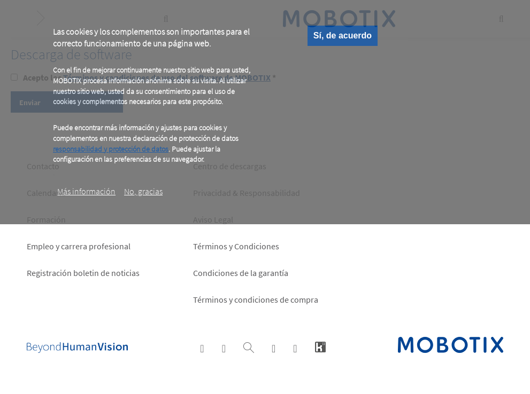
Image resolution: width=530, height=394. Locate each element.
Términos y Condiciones (236, 246)
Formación (46, 219)
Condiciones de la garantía (240, 272)
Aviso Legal (213, 219)
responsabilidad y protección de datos (110, 149)
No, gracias (143, 191)
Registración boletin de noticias (83, 272)
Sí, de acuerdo (342, 35)
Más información (86, 191)
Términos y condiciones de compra (255, 299)
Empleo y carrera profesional (78, 246)
